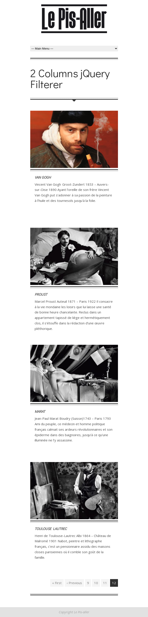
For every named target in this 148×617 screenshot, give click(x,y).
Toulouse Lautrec (51, 528)
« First (57, 583)
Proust (41, 294)
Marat (40, 411)
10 (96, 583)
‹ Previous (74, 583)
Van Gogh (43, 177)
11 (105, 583)
